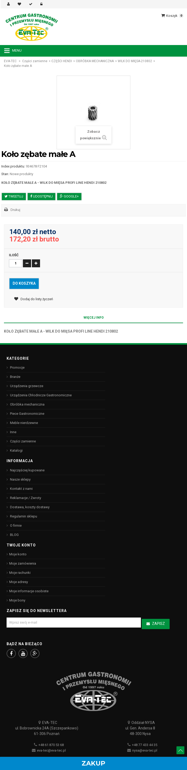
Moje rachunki (20, 573)
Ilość (14, 255)
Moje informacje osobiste (28, 591)
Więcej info (93, 317)
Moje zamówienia (22, 563)
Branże (14, 377)
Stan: (5, 174)
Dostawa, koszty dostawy (29, 507)
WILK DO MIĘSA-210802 (135, 61)
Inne (12, 432)
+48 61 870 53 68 (51, 745)
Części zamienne (34, 61)
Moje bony (17, 600)
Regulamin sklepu (23, 516)
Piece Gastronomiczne (26, 414)
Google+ (69, 196)
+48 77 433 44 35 (144, 745)
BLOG (14, 535)
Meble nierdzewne (23, 423)
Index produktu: (13, 166)
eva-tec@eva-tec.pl (51, 750)
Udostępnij (41, 196)
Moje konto (18, 554)
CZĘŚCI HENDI (61, 61)
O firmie (15, 525)
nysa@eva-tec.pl (144, 750)
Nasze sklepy (20, 479)
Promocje (16, 367)
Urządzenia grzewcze (26, 386)
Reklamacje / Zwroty (25, 498)
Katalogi (16, 450)
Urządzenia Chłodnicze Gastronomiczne (40, 395)
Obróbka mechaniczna (27, 404)
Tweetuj (13, 196)
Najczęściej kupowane (27, 470)
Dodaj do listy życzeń (36, 299)
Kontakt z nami (21, 489)
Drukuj (15, 210)
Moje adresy (18, 582)
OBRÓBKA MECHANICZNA (95, 61)
